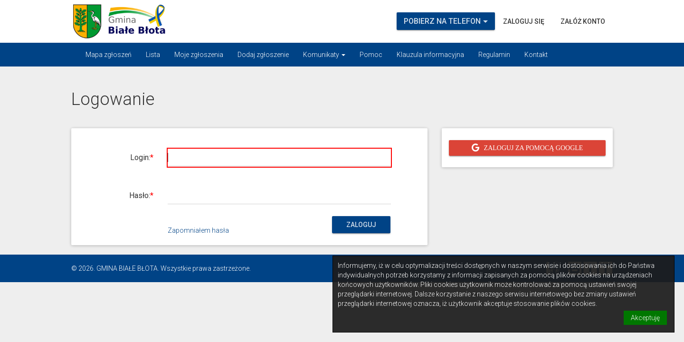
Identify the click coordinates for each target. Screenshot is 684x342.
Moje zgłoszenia (198, 54)
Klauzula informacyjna (430, 54)
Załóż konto (582, 21)
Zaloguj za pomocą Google (533, 147)
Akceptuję (645, 318)
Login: (140, 157)
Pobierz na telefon (446, 21)
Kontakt (536, 54)
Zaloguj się (523, 21)
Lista (153, 54)
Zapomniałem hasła (198, 230)
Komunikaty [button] (324, 54)
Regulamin (494, 54)
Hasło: (139, 195)
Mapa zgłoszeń (109, 54)
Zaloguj (361, 224)
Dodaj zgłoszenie (263, 54)
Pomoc (371, 54)
